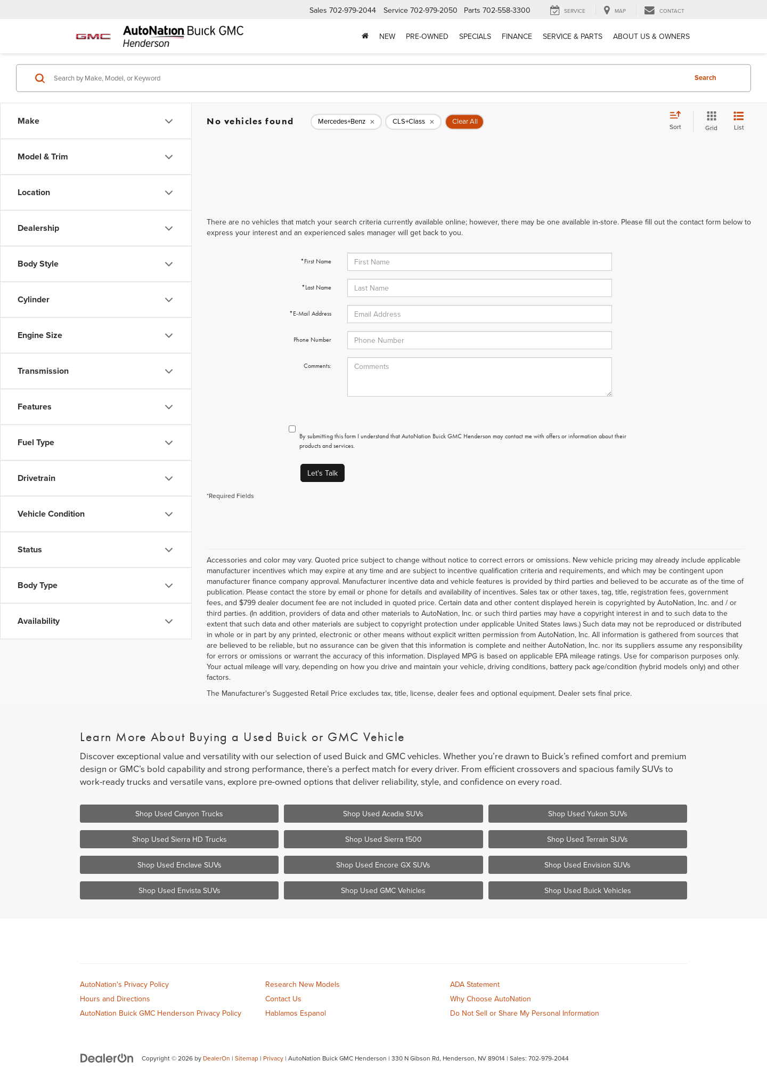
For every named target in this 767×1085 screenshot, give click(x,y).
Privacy (273, 1058)
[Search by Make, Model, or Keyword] (368, 78)
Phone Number (312, 339)
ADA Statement (475, 984)
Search (705, 78)
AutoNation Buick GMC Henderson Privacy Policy (160, 1013)
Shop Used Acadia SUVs (383, 813)
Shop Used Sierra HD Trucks (179, 839)
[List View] (738, 121)
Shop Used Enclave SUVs (179, 864)
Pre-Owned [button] (427, 36)
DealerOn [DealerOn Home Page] (216, 1058)
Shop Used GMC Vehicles (383, 890)
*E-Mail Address (310, 313)
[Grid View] (709, 121)
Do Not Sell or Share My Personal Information (524, 1013)
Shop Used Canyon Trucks (179, 813)
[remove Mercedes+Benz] (346, 122)
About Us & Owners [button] (651, 36)
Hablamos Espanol (295, 1013)
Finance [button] (517, 36)
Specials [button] (475, 36)
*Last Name (316, 287)
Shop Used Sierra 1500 (383, 839)
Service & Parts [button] (572, 36)
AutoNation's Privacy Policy (124, 984)
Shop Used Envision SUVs (587, 864)
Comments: (317, 365)
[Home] (365, 36)
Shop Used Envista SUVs (179, 890)
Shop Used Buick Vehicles (587, 890)
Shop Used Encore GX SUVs (383, 864)
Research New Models (302, 984)
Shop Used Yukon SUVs (587, 813)
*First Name (315, 261)
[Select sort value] (678, 121)
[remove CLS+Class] (413, 122)
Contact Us (283, 998)
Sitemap (246, 1058)
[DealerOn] (107, 1057)
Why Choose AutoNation (490, 998)
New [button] (387, 36)
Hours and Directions (115, 998)
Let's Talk (322, 473)
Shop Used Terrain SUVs (587, 839)
